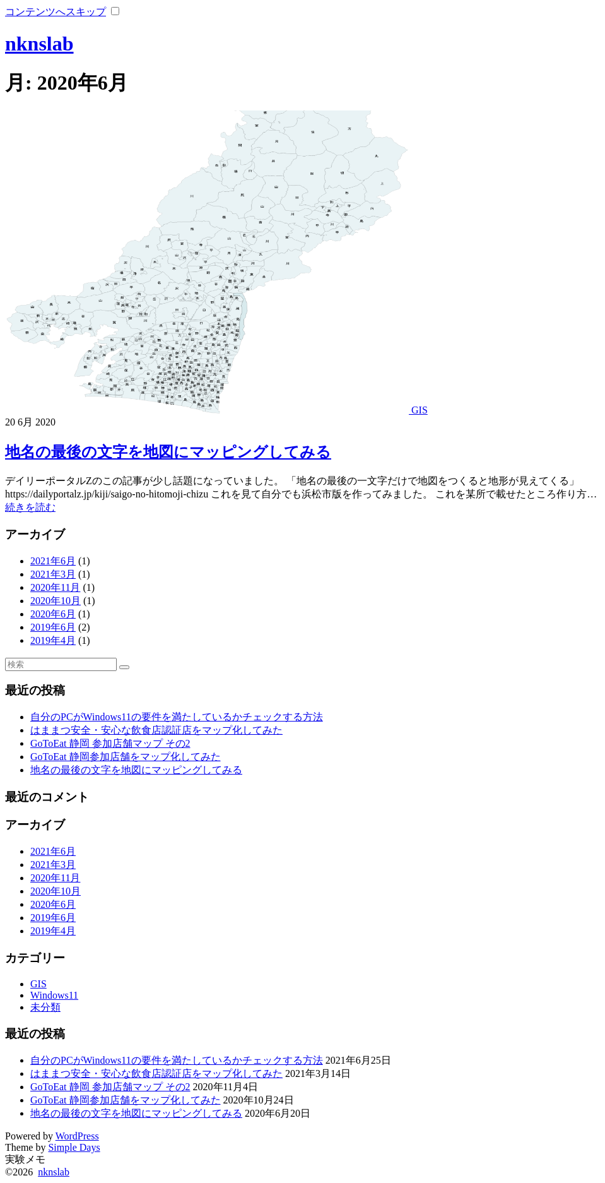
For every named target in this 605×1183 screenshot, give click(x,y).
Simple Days (74, 1147)
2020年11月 (55, 587)
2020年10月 (55, 600)
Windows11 (54, 995)
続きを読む (30, 507)
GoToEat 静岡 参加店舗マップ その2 (110, 743)
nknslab (39, 43)
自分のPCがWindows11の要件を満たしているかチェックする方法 (176, 716)
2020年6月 (53, 614)
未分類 (45, 1007)
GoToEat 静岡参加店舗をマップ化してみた (125, 756)
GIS (419, 410)
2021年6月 (53, 561)
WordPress (77, 1136)
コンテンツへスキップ (55, 11)
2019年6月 (53, 627)
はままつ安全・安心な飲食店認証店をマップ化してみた (156, 730)
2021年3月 (53, 574)
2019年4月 (53, 640)
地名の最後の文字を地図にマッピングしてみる (168, 452)
